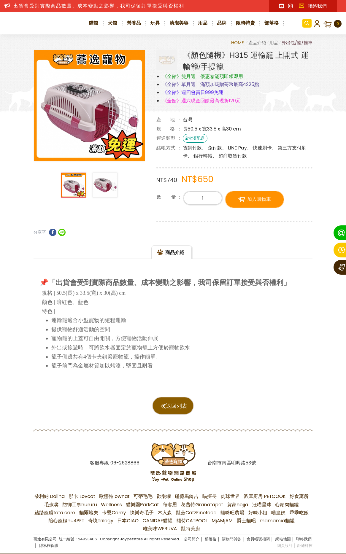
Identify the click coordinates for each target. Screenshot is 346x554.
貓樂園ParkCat (142, 504)
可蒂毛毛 (143, 496)
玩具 (155, 23)
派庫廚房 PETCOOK (265, 496)
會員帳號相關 (258, 539)
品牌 (221, 23)
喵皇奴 (278, 512)
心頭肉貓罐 (287, 504)
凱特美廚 (190, 528)
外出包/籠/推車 (297, 42)
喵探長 (209, 496)
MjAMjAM (222, 520)
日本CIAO (128, 520)
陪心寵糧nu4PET (66, 520)
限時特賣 (245, 23)
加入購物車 (259, 200)
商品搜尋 (307, 23)
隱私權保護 (48, 545)
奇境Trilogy (100, 520)
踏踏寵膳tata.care (54, 512)
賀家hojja (237, 504)
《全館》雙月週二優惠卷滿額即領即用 (202, 76)
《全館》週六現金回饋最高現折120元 (201, 100)
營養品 (134, 23)
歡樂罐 (164, 496)
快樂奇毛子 (142, 512)
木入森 (165, 512)
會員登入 (316, 23)
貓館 (93, 23)
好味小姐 (257, 512)
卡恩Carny (114, 512)
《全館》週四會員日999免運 (192, 92)
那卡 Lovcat (82, 496)
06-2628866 (124, 462)
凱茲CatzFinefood (196, 512)
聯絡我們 (313, 6)
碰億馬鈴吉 (187, 496)
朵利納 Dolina (49, 496)
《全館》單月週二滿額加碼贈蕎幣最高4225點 (210, 84)
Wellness (111, 504)
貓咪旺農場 (232, 512)
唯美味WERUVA (160, 528)
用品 (202, 23)
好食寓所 (299, 496)
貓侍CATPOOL (192, 520)
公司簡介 (191, 539)
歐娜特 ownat (114, 496)
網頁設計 (285, 545)
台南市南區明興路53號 (231, 462)
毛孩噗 (51, 504)
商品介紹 (174, 257)
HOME (238, 42)
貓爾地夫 (88, 512)
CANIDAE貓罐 (158, 520)
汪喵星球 (261, 504)
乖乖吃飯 (299, 512)
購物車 (338, 24)
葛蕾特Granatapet (202, 504)
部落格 (271, 23)
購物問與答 (231, 539)
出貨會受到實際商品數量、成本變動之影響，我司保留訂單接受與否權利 (98, 5)
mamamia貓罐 (277, 520)
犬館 (112, 23)
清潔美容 (178, 23)
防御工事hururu (79, 504)
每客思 (170, 504)
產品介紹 (257, 42)
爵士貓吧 (246, 520)
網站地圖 (283, 539)
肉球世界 (230, 496)
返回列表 (176, 406)
